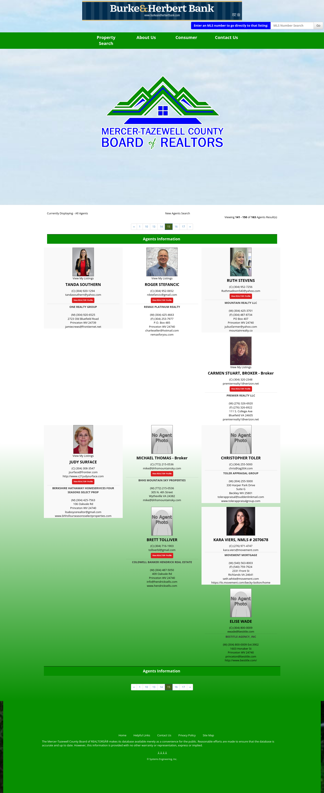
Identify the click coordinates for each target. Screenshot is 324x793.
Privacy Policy (187, 735)
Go (318, 25)
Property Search (106, 40)
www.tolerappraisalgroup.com (240, 501)
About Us (146, 37)
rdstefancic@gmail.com (162, 295)
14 (161, 226)
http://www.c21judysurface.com (83, 476)
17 (183, 226)
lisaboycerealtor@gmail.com (83, 512)
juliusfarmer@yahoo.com (241, 327)
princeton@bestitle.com (240, 656)
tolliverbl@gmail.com (162, 550)
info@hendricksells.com (162, 582)
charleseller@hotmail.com (162, 330)
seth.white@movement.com (241, 579)
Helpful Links (142, 735)
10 (146, 226)
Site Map (208, 735)
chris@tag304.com (241, 468)
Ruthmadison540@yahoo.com (241, 291)
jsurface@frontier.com (83, 472)
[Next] (134, 226)
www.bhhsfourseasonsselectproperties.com (83, 516)
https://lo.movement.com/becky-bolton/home (240, 582)
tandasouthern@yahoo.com (83, 295)
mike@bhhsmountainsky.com (162, 468)
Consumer (186, 37)
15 (168, 226)
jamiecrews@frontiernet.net (83, 327)
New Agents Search (177, 213)
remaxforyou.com (162, 334)
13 (153, 226)
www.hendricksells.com (162, 586)
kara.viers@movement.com (240, 550)
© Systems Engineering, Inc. (162, 759)
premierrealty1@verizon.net (241, 383)
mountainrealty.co (241, 330)
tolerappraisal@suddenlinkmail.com (241, 497)
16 (176, 226)
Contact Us (226, 37)
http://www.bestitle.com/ (241, 660)
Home (122, 735)
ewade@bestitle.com (241, 631)
